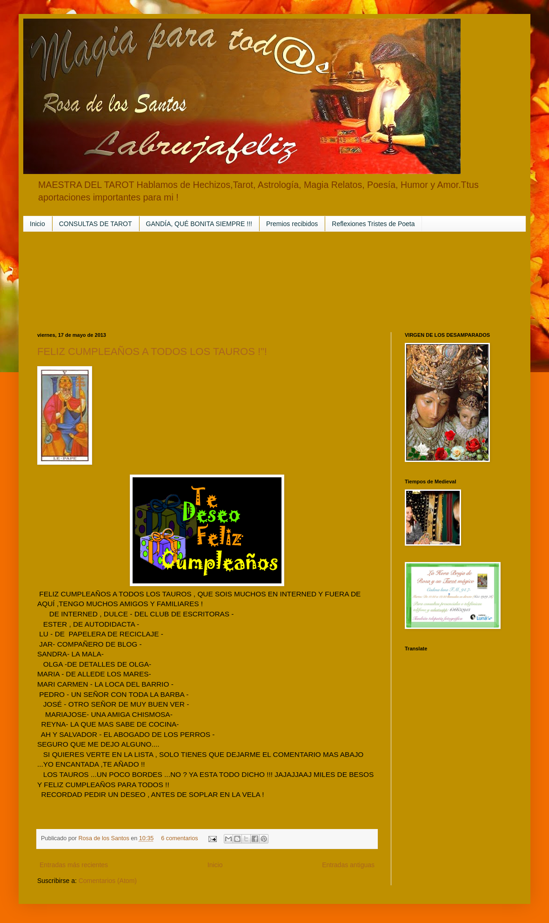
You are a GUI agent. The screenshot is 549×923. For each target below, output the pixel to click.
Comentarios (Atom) (108, 880)
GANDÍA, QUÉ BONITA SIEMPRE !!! (199, 223)
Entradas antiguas (348, 865)
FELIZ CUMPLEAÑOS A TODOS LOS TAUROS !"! (152, 351)
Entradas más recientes (74, 865)
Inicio (37, 223)
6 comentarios (179, 838)
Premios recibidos (292, 223)
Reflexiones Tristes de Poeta (373, 223)
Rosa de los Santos (105, 838)
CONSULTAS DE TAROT (95, 223)
